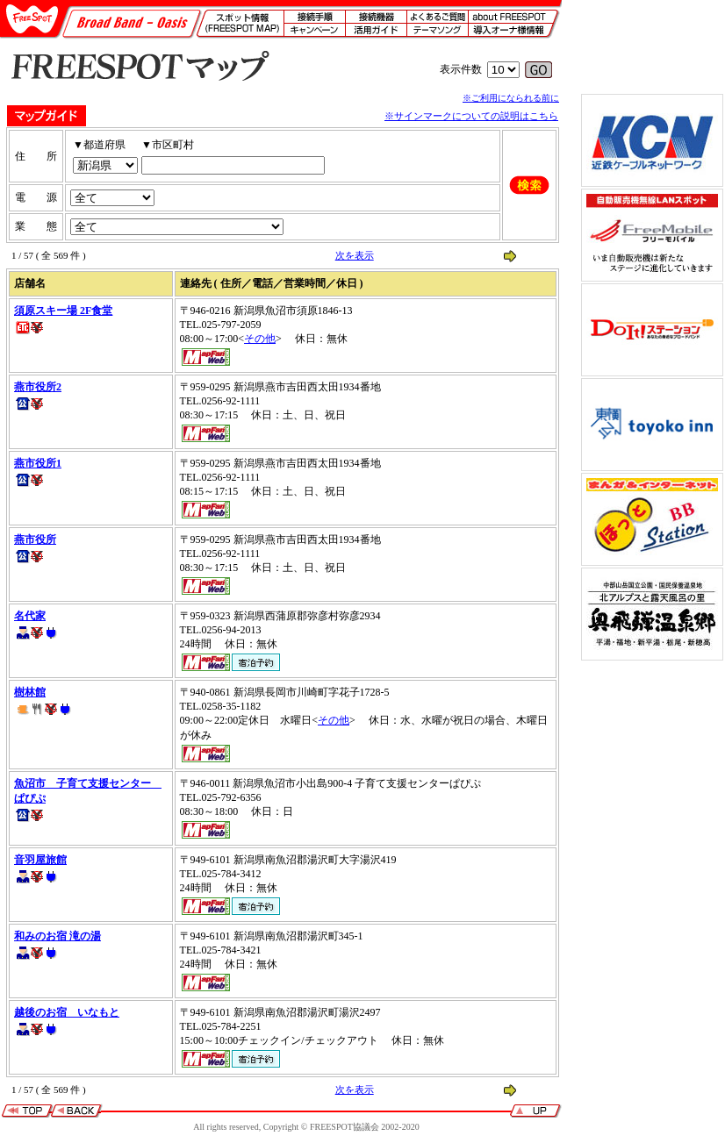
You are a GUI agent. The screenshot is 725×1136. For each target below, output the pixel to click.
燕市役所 (35, 539)
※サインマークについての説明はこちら (471, 116)
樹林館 (30, 692)
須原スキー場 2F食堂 (63, 310)
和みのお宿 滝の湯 (57, 936)
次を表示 (354, 255)
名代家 (30, 616)
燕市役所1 (37, 463)
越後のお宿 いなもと (66, 1012)
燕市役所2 (37, 387)
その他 (260, 338)
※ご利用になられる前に (511, 98)
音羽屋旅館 (40, 860)
